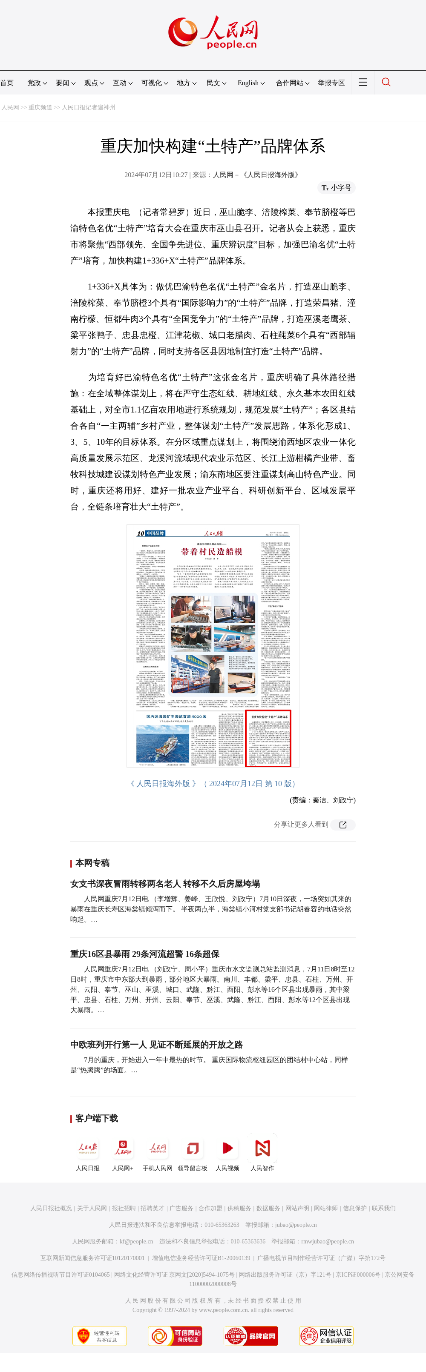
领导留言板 (192, 1152)
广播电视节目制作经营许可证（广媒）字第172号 (321, 1258)
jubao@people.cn (296, 1225)
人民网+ (123, 1152)
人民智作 (262, 1152)
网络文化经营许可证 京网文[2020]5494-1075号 (174, 1275)
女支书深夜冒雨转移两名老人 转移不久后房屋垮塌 (165, 883)
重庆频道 (40, 107)
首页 (7, 82)
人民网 (10, 107)
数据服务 (268, 1208)
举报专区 (331, 82)
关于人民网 (92, 1208)
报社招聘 (124, 1208)
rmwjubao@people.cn (327, 1241)
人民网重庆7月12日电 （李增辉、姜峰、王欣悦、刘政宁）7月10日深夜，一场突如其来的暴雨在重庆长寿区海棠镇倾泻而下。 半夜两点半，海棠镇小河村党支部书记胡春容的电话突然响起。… (210, 909)
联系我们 (384, 1208)
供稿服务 (239, 1208)
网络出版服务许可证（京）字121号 (285, 1275)
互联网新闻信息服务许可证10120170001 (92, 1258)
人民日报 (88, 1152)
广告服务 (181, 1208)
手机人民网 (158, 1152)
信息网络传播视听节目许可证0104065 (61, 1275)
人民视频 (227, 1152)
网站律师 (326, 1208)
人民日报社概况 (51, 1208)
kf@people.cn (136, 1241)
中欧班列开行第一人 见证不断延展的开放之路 (156, 1044)
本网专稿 (92, 863)
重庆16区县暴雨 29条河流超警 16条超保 (144, 954)
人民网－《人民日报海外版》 (257, 174)
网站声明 (297, 1208)
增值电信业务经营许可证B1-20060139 (201, 1258)
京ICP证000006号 (358, 1275)
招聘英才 (152, 1208)
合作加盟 (210, 1208)
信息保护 (355, 1208)
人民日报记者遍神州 (88, 107)
